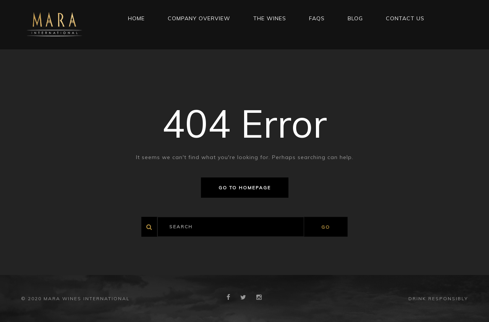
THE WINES (269, 18)
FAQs (317, 18)
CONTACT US (405, 18)
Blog (355, 18)
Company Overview (199, 18)
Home (136, 18)
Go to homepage (245, 187)
